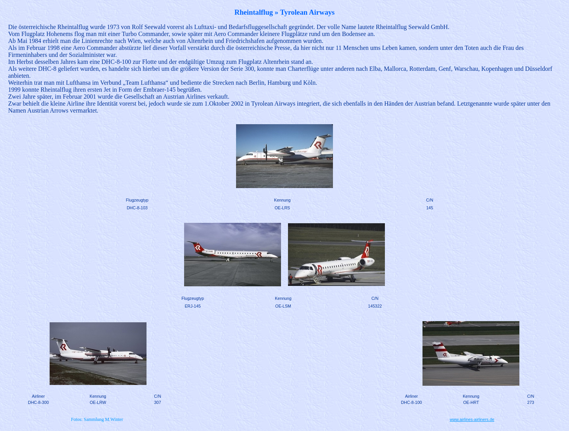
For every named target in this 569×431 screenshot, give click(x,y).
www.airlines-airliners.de (472, 419)
